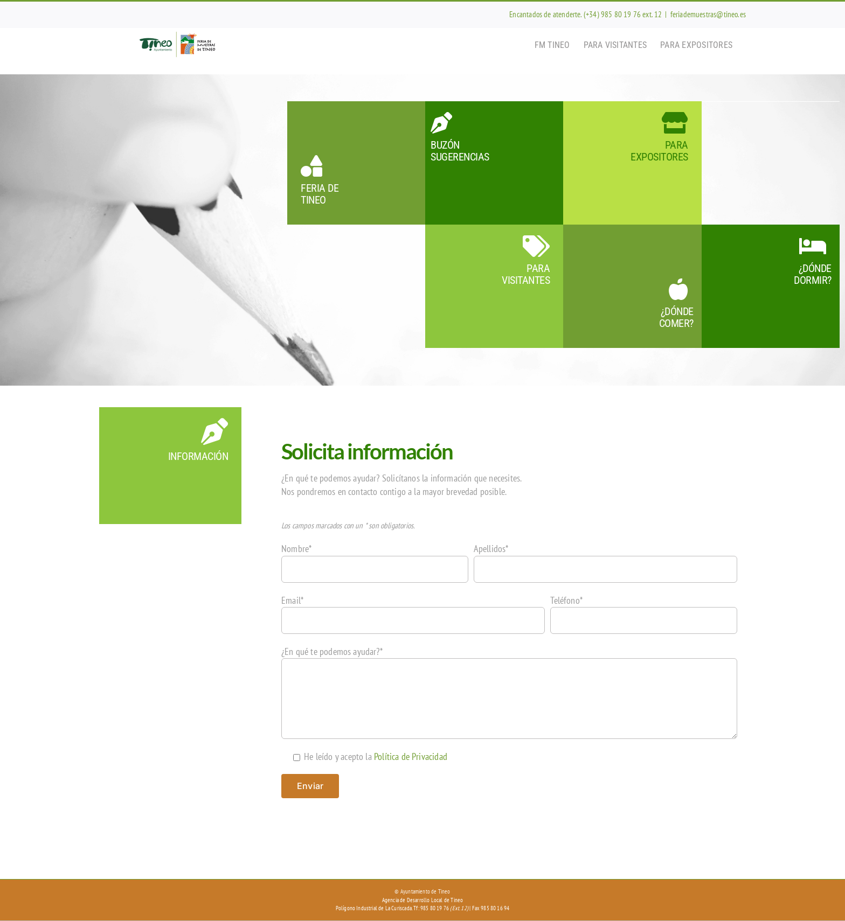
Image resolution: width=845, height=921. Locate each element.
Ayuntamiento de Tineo (425, 891)
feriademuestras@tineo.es (708, 14)
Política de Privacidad (410, 756)
